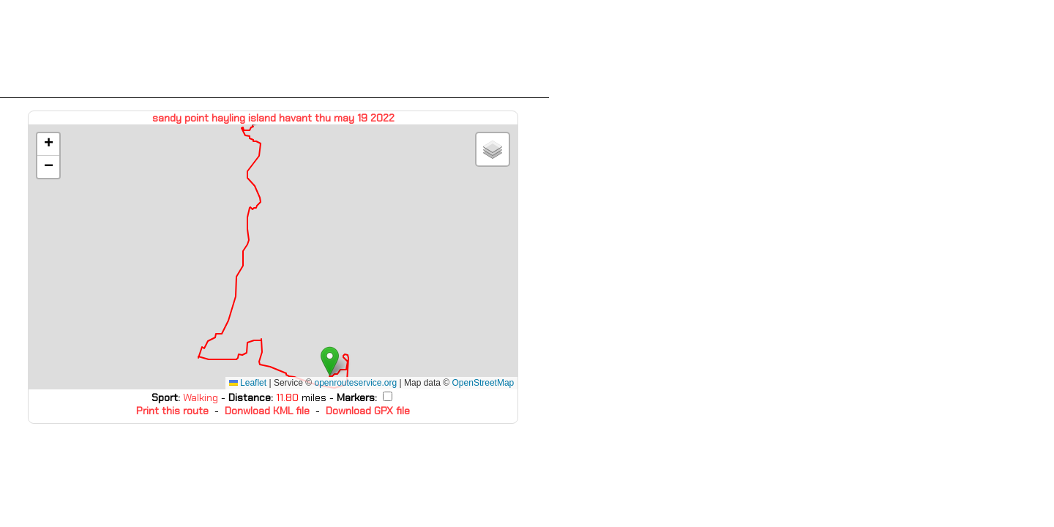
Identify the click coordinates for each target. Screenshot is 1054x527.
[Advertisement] (274, 49)
